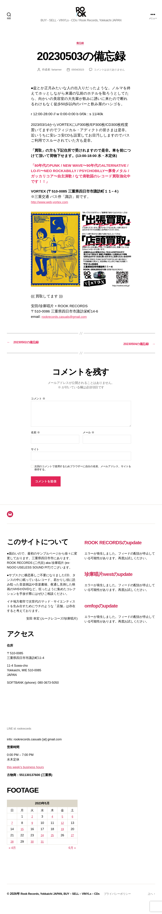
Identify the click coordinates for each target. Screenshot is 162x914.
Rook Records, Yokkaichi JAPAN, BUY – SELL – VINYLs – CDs (65, 899)
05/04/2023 (77, 75)
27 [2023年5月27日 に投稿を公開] (72, 841)
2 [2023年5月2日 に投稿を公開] (32, 822)
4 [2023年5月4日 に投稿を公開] (52, 822)
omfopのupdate (108, 619)
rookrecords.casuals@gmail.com (68, 323)
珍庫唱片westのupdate (118, 588)
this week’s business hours (25, 773)
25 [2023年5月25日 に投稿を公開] (52, 841)
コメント (38, 404)
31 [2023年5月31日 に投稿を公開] (42, 847)
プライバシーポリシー (26, 904)
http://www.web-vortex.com (52, 208)
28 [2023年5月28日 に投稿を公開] (12, 847)
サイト (35, 455)
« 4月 (12, 853)
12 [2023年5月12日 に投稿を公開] (62, 828)
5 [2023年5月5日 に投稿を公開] (62, 822)
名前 (35, 438)
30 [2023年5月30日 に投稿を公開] (32, 847)
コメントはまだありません (110, 75)
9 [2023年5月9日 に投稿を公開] (32, 828)
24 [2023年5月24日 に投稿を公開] (42, 841)
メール (88, 438)
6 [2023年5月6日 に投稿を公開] (72, 822)
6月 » (72, 853)
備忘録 (81, 49)
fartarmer (55, 75)
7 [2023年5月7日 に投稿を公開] (12, 828)
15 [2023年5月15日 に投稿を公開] (22, 835)
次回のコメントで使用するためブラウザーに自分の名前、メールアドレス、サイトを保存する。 (82, 474)
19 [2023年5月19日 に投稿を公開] (62, 835)
